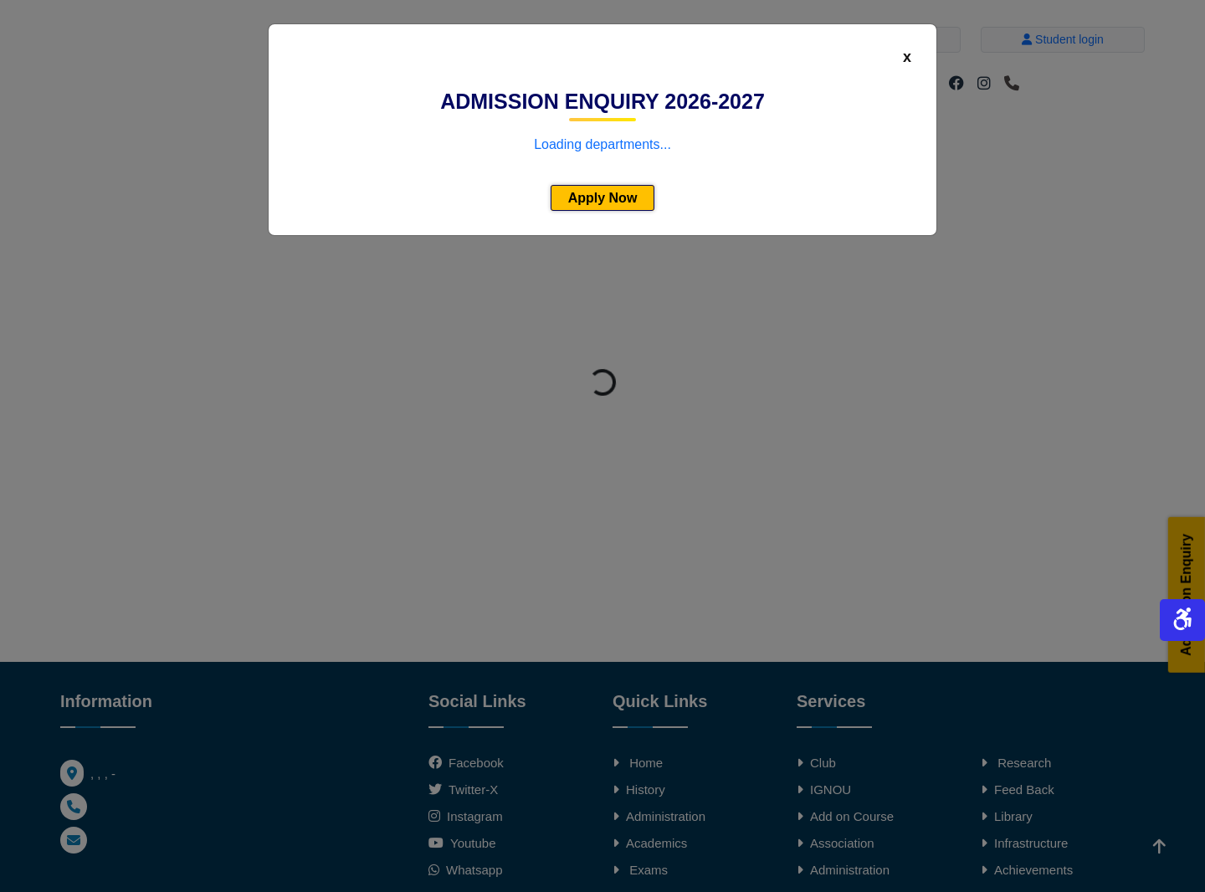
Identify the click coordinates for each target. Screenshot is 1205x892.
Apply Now (603, 198)
